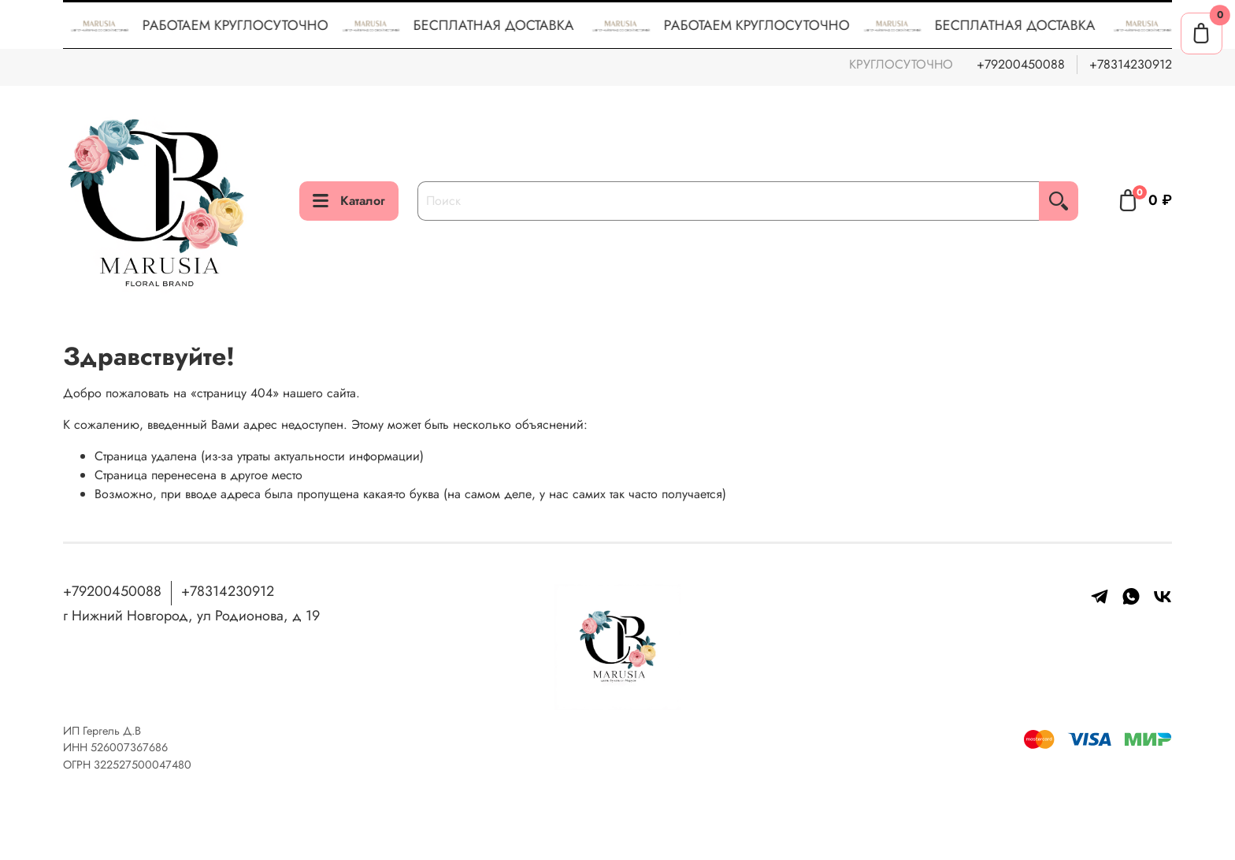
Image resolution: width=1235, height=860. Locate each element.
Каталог (349, 201)
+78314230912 (1130, 64)
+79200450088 (1021, 64)
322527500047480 (142, 765)
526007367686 (129, 747)
